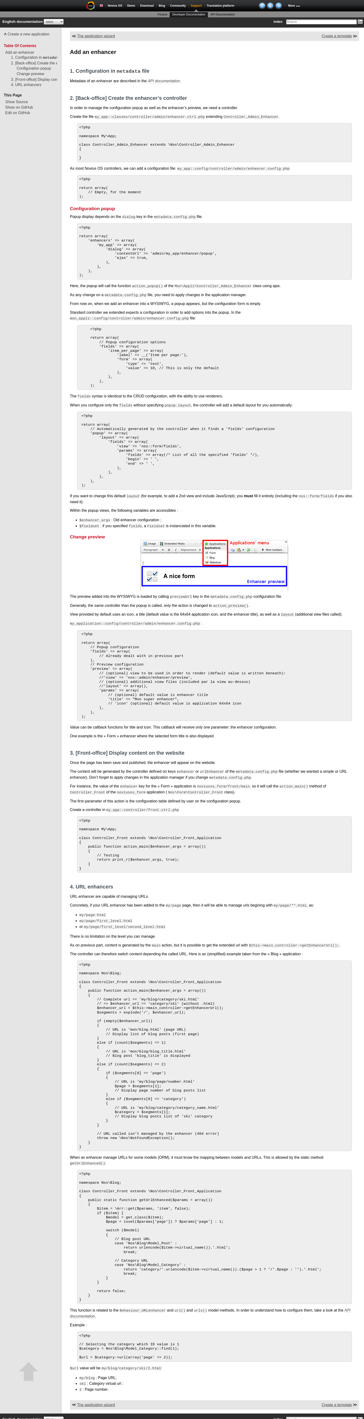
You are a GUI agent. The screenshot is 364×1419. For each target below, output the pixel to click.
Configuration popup (34, 68)
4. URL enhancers (26, 85)
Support (196, 5)
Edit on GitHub (17, 113)
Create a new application (28, 34)
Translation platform (220, 5)
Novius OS (115, 5)
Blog (162, 5)
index (278, 22)
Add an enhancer (19, 52)
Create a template (337, 36)
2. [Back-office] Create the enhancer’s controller (51, 63)
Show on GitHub (19, 107)
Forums (162, 14)
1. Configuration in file (38, 57)
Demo (131, 5)
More (291, 5)
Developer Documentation (188, 14)
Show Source (16, 102)
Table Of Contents (20, 46)
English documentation (22, 21)
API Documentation (222, 14)
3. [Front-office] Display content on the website (50, 79)
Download (147, 5)
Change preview (30, 74)
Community (178, 5)
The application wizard (96, 36)
